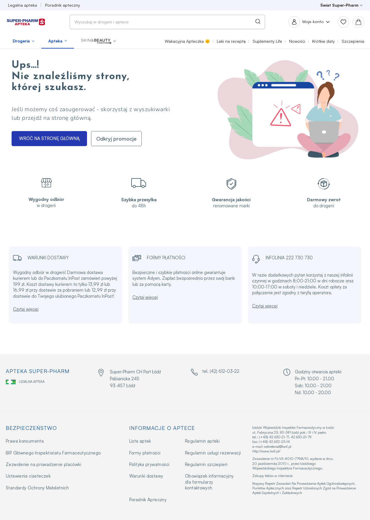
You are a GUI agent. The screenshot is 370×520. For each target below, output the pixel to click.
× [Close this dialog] (227, 232)
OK (185, 279)
